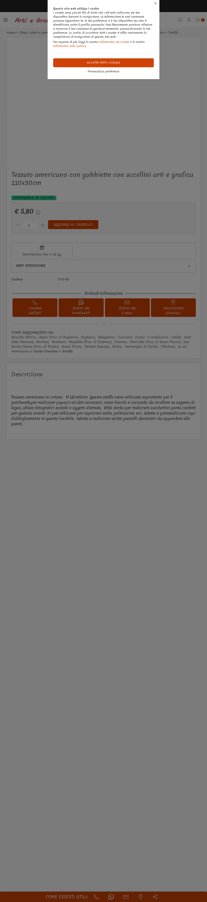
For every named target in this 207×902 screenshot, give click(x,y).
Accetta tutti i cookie (103, 63)
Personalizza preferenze (103, 71)
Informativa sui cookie (114, 42)
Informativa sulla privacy (70, 46)
